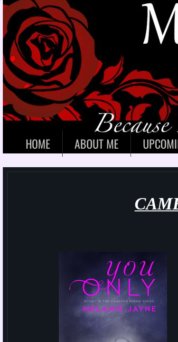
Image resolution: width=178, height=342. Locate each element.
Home (38, 143)
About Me (97, 143)
